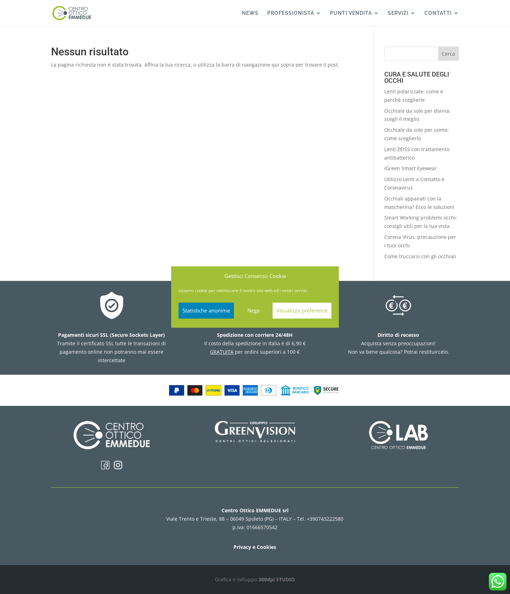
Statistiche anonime (206, 310)
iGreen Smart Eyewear (410, 168)
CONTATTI (438, 13)
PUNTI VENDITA (351, 13)
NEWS (250, 13)
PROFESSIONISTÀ (290, 13)
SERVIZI (398, 13)
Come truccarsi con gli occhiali (420, 256)
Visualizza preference (302, 310)
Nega (253, 310)
